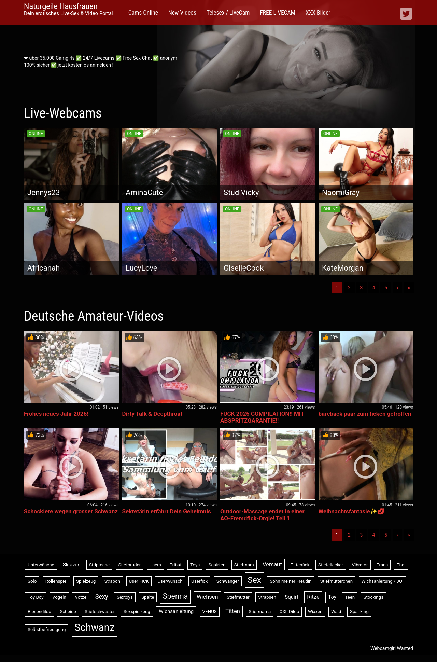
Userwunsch (169, 581)
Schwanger (227, 581)
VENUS (209, 611)
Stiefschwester (100, 611)
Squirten (217, 564)
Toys (195, 564)
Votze (80, 597)
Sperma (175, 596)
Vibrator (360, 564)
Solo (32, 581)
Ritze (313, 597)
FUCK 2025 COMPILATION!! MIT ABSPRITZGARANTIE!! (262, 417)
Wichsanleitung (176, 611)
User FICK (139, 581)
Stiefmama (260, 611)
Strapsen (267, 597)
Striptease (99, 564)
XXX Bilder (318, 12)
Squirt (291, 597)
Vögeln (59, 597)
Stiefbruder (129, 564)
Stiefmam (244, 564)
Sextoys (125, 597)
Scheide (68, 611)
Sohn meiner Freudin (290, 581)
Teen (350, 597)
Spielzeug (86, 581)
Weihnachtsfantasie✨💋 (351, 511)
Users (155, 564)
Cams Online (143, 12)
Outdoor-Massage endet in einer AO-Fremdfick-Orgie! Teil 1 (262, 515)
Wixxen (315, 611)
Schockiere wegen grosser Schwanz (71, 511)
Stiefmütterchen (336, 581)
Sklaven (71, 565)
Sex (254, 580)
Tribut (175, 564)
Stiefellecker (330, 564)
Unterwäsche (41, 564)
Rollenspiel (56, 581)
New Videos (182, 12)
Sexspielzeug (137, 611)
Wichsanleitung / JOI (383, 581)
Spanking (359, 611)
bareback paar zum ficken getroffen (365, 413)
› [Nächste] (397, 287)
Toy (332, 597)
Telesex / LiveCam (228, 12)
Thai (401, 564)
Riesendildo (39, 611)
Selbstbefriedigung (47, 629)
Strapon (112, 581)
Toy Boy (36, 597)
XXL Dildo (289, 611)
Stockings (373, 597)
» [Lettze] (409, 287)
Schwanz (94, 627)
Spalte (147, 597)
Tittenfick (300, 564)
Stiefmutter (238, 597)
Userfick (199, 581)
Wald (336, 611)
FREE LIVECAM (277, 12)
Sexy (101, 596)
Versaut (272, 564)
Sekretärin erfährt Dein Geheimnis (166, 511)
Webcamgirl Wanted (391, 648)
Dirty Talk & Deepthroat (152, 413)
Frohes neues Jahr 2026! (56, 413)
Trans (382, 564)
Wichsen (207, 597)
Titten (232, 611)
